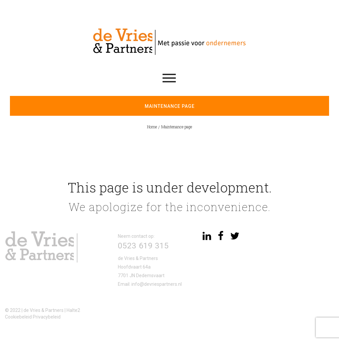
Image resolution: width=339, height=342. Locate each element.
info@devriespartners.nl (156, 284)
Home (152, 126)
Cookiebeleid (18, 317)
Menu (169, 78)
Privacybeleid (47, 317)
